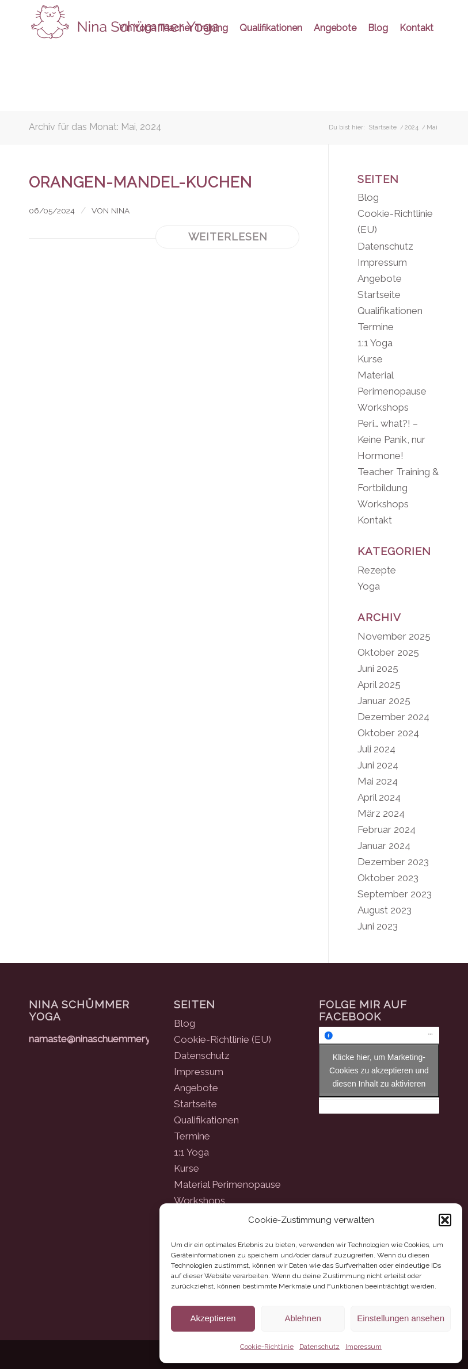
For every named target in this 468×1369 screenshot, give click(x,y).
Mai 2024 (377, 781)
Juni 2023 (377, 926)
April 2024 (379, 797)
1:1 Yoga (375, 343)
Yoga (368, 586)
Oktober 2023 (387, 878)
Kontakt (374, 520)
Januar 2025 (383, 700)
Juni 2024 (377, 765)
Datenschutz (319, 1347)
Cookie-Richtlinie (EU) (222, 1039)
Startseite (379, 294)
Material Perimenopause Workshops (392, 391)
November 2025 (394, 636)
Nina (120, 210)
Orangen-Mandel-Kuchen (140, 182)
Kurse (370, 359)
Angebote (379, 278)
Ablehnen (302, 1318)
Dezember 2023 (393, 861)
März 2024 (381, 813)
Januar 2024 (383, 845)
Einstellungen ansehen (400, 1318)
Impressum (363, 1347)
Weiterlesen (228, 237)
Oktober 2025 (388, 652)
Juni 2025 (377, 668)
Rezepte (376, 570)
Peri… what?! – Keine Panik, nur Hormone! (391, 439)
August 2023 (384, 910)
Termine (375, 326)
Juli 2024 (376, 749)
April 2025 (379, 684)
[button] (445, 1220)
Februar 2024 (386, 829)
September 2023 (394, 894)
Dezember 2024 (393, 716)
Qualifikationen (390, 310)
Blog (368, 197)
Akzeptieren (212, 1318)
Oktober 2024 (388, 733)
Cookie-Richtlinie (267, 1347)
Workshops (383, 504)
